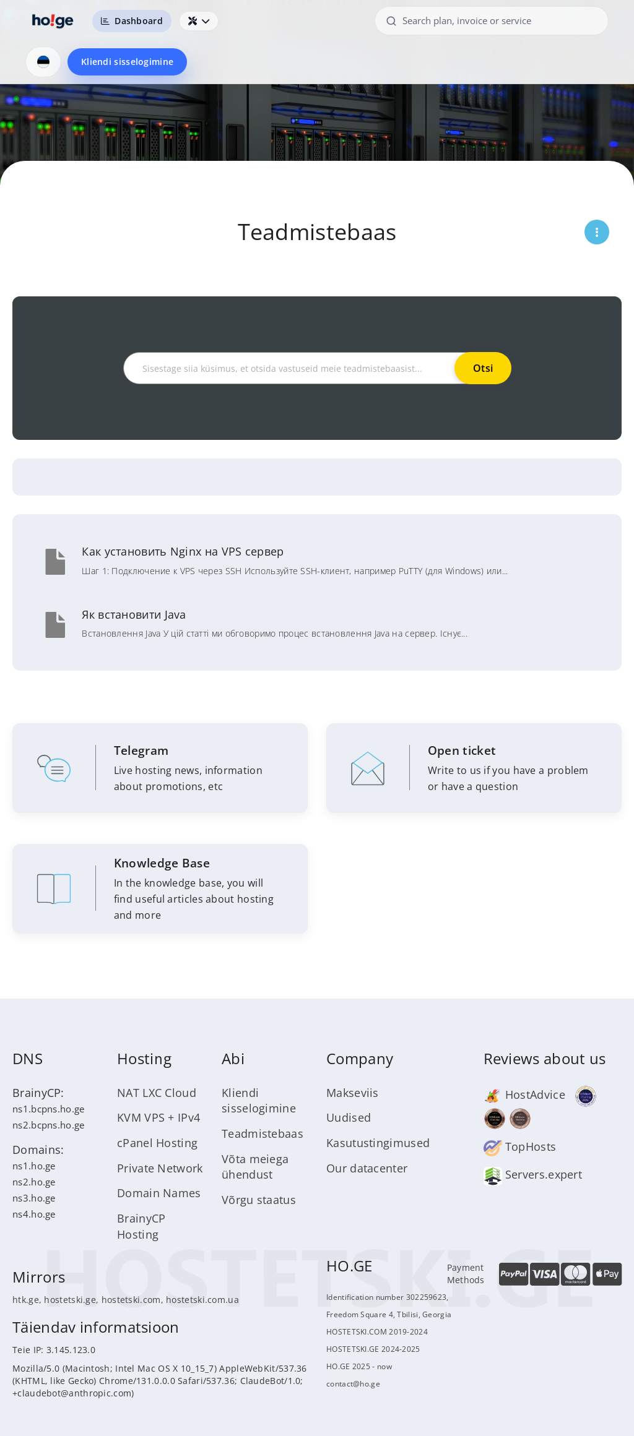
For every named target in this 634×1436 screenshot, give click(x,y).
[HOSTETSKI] (53, 21)
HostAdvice (524, 1094)
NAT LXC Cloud (156, 1092)
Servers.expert (533, 1174)
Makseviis (352, 1092)
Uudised (348, 1117)
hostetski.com (131, 1299)
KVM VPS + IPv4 (158, 1117)
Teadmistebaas (262, 1133)
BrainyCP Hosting (141, 1226)
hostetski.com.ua (202, 1299)
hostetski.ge (70, 1299)
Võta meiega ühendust (255, 1166)
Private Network (160, 1168)
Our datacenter (366, 1168)
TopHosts (520, 1146)
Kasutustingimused (378, 1142)
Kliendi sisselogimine (127, 61)
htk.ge (25, 1299)
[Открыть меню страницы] (596, 232)
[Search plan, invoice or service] (492, 20)
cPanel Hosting (157, 1142)
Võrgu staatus (259, 1199)
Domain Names (159, 1192)
